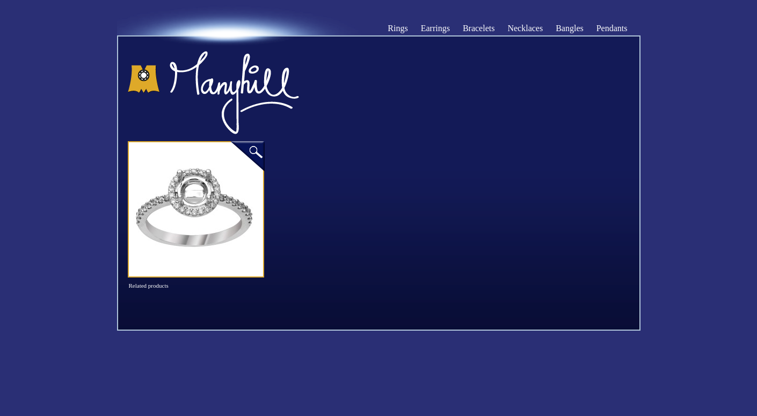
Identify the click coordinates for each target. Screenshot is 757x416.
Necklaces (525, 28)
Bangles (570, 28)
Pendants (612, 28)
